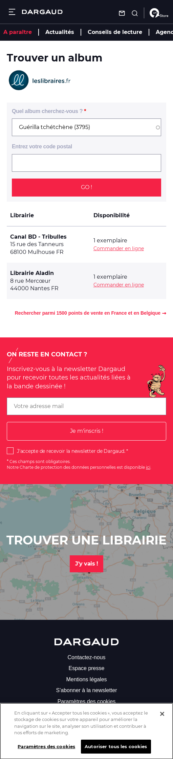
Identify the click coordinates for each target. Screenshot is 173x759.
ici (148, 467)
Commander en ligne (118, 248)
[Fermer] (162, 718)
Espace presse (87, 668)
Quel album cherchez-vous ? (47, 111)
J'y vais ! (86, 563)
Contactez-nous (86, 657)
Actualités (59, 32)
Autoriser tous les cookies (116, 751)
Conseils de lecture (115, 32)
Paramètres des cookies (87, 701)
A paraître (17, 32)
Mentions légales (86, 679)
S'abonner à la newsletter (86, 690)
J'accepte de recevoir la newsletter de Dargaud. (71, 451)
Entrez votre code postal (42, 146)
